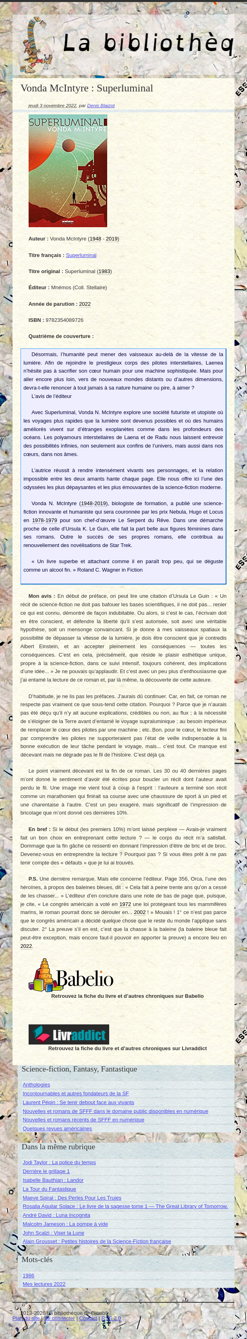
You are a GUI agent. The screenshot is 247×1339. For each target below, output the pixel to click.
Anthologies (36, 1085)
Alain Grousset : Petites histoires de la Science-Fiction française (97, 1241)
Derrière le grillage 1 (46, 1171)
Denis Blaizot (100, 105)
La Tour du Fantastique (49, 1189)
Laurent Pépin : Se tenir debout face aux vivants (78, 1102)
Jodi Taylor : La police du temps (59, 1162)
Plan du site (26, 1318)
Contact (88, 1318)
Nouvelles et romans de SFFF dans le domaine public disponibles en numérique (115, 1111)
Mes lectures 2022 (44, 1284)
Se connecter (59, 1318)
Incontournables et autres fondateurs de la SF (76, 1093)
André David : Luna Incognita (56, 1215)
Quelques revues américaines (57, 1129)
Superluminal (81, 255)
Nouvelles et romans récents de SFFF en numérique (83, 1120)
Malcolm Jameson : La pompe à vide (65, 1224)
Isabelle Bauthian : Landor (53, 1180)
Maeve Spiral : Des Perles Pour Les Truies (72, 1198)
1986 (28, 1276)
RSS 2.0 (111, 1318)
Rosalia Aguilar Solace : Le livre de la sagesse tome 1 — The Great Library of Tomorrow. (125, 1206)
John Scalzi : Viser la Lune (53, 1233)
